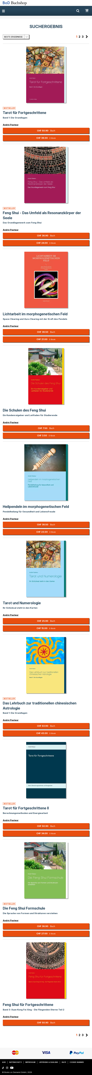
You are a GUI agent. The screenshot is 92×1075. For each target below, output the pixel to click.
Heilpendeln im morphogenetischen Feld (36, 507)
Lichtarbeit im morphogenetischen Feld (35, 314)
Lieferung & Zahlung (48, 1062)
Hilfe (64, 1062)
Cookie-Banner (77, 1062)
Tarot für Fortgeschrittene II (26, 808)
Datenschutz (15, 1062)
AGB (4, 1062)
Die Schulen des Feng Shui (24, 410)
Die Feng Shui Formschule (24, 908)
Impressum (30, 1062)
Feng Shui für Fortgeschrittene (28, 1005)
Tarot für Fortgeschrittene (24, 113)
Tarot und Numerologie (22, 603)
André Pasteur (11, 124)
